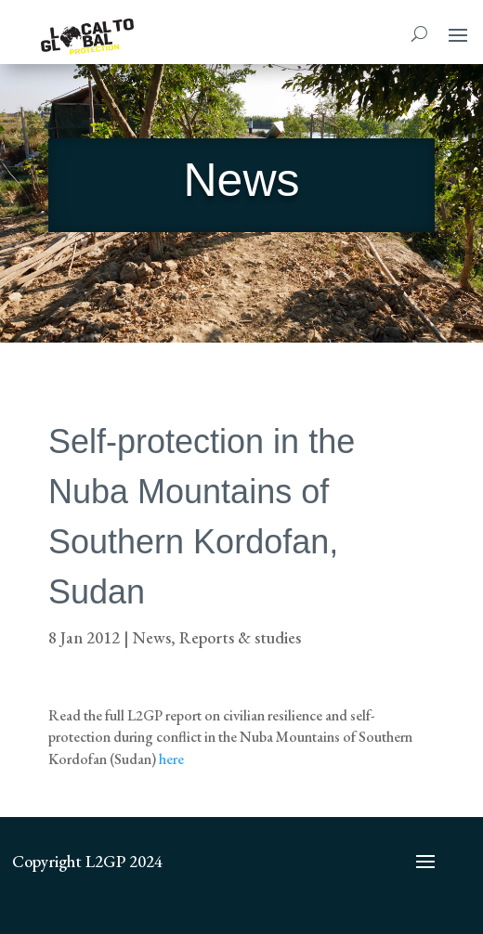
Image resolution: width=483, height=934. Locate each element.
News (152, 637)
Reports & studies (240, 637)
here (171, 759)
